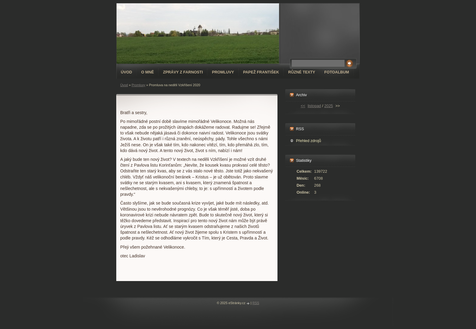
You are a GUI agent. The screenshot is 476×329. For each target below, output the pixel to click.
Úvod (126, 72)
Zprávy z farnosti (183, 72)
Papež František (261, 72)
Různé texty (301, 72)
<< (303, 105)
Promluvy (223, 72)
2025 (328, 105)
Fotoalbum (336, 72)
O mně (147, 72)
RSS (255, 303)
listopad (314, 105)
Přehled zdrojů (308, 140)
